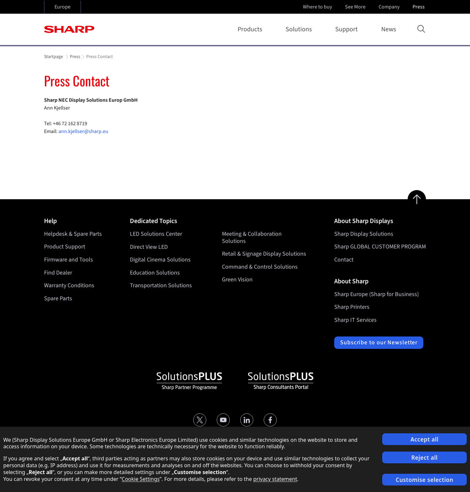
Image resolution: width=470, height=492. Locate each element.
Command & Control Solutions (260, 267)
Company (390, 6)
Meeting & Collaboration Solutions (252, 237)
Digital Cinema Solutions (160, 260)
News (388, 29)
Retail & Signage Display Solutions (264, 254)
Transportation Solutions (161, 285)
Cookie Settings (141, 479)
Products (251, 29)
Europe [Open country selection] (62, 6)
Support (347, 29)
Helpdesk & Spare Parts (73, 234)
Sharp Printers (351, 307)
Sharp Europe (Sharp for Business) (376, 294)
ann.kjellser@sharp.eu (83, 131)
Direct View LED (149, 247)
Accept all (425, 439)
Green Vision (237, 280)
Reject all (424, 457)
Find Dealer (58, 273)
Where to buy (317, 6)
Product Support (64, 247)
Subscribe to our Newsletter (378, 342)
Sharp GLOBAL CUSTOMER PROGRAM (380, 247)
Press (419, 6)
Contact (343, 260)
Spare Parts (58, 298)
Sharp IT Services (355, 320)
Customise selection (424, 480)
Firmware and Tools (68, 260)
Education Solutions (155, 273)
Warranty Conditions (69, 285)
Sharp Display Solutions (363, 234)
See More (356, 6)
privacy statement (275, 479)
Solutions (300, 29)
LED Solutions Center (156, 234)
